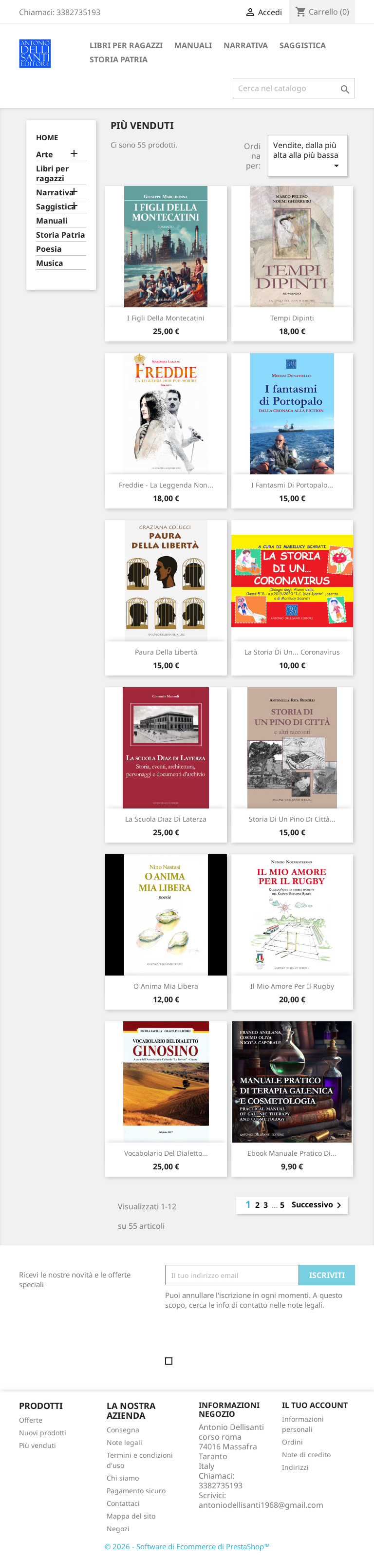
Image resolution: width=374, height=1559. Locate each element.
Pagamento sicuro (136, 1490)
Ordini (292, 1441)
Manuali (193, 45)
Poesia (49, 249)
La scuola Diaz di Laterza (165, 819)
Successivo (318, 1205)
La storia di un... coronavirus (292, 652)
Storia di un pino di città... (292, 819)
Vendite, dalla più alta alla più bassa (307, 155)
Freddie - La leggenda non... (166, 484)
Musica (49, 263)
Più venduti (37, 1445)
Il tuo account (315, 1405)
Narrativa (246, 45)
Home (47, 137)
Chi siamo (123, 1478)
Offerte (30, 1420)
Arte (44, 155)
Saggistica (303, 45)
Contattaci (123, 1503)
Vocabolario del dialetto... (166, 1153)
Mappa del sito (131, 1516)
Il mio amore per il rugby (292, 986)
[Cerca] (294, 88)
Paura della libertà (166, 652)
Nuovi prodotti (42, 1432)
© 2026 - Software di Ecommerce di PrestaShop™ (187, 1546)
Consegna (123, 1429)
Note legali (124, 1442)
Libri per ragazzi (126, 45)
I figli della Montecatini (166, 317)
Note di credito (306, 1454)
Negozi (118, 1528)
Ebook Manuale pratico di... (292, 1153)
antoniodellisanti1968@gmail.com (261, 1505)
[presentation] (246, 1336)
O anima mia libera (165, 986)
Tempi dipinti (292, 317)
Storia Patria (119, 59)
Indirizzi (295, 1467)
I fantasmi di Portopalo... (292, 484)
